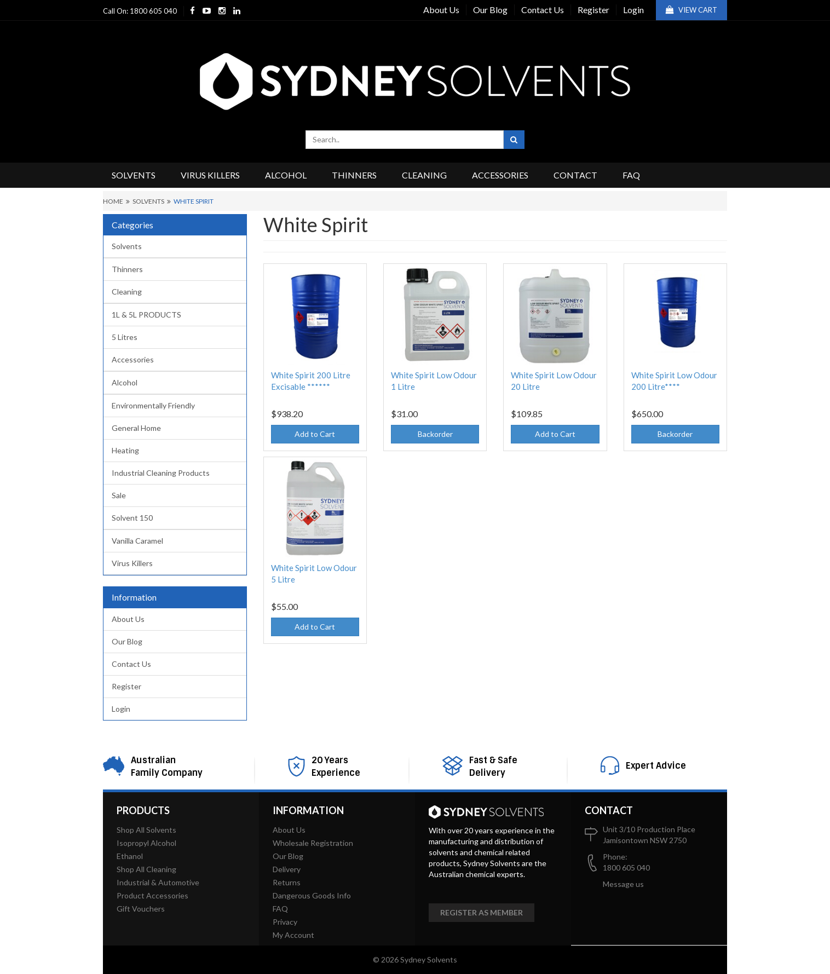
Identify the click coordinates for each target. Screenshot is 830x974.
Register (593, 9)
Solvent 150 (132, 517)
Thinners (354, 175)
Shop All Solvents (146, 829)
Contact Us (542, 9)
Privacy (285, 921)
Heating (125, 450)
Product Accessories (152, 895)
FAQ (631, 175)
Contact (575, 175)
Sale (119, 495)
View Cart (691, 9)
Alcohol (286, 175)
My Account (293, 935)
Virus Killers (210, 175)
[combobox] (405, 139)
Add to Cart (315, 434)
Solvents (133, 175)
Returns (287, 882)
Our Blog (490, 9)
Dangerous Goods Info (312, 895)
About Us (441, 9)
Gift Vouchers (141, 908)
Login (633, 9)
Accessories (500, 175)
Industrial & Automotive (158, 882)
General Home (136, 428)
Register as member (481, 912)
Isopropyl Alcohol (146, 843)
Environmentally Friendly (153, 405)
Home (113, 201)
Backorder (435, 434)
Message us (623, 884)
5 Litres (124, 337)
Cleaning (424, 175)
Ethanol (130, 856)
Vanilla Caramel (137, 540)
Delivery (287, 869)
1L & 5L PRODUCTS (146, 314)
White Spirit (194, 201)
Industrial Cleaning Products (161, 472)
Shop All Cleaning (146, 869)
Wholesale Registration (313, 843)
